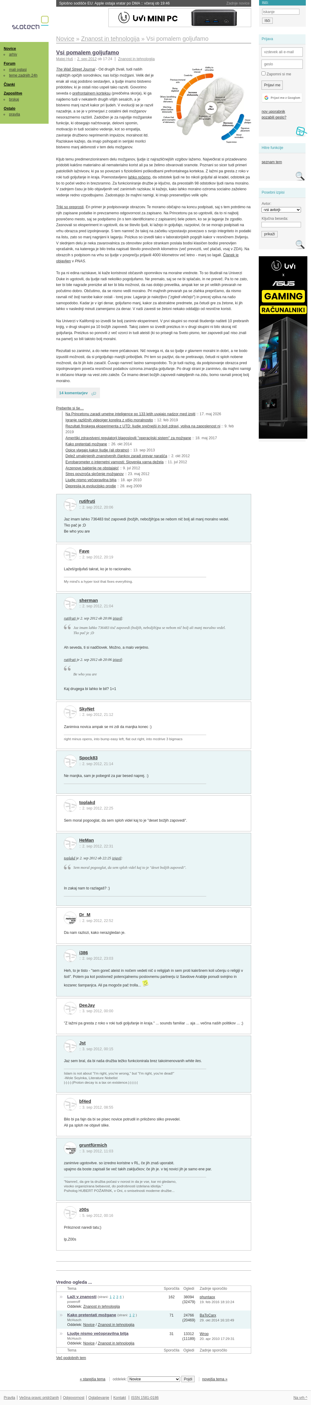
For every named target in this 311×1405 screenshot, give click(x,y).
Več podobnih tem (71, 1358)
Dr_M (85, 914)
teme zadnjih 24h (23, 75)
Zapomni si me (276, 73)
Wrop (204, 1334)
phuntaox (207, 1297)
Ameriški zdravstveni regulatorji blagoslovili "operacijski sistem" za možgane (128, 438)
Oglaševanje (98, 1398)
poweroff (73, 1301)
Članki (9, 84)
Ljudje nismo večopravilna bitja (91, 480)
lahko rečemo (139, 177)
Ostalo (9, 108)
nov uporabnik (273, 111)
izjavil (117, 618)
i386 (83, 952)
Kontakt (119, 1398)
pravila (14, 114)
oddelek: (146, 1379)
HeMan (86, 840)
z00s (84, 1209)
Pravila (9, 1398)
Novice (10, 49)
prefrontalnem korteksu (91, 93)
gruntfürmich (93, 1145)
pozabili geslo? (273, 117)
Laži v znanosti (81, 1296)
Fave (84, 551)
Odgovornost (73, 1398)
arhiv (13, 54)
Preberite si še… (70, 408)
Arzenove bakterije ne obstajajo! (92, 468)
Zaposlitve (13, 93)
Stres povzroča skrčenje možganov (95, 474)
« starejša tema (92, 1379)
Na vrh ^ (300, 1398)
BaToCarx (208, 1315)
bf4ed (85, 1101)
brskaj (14, 99)
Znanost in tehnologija (136, 59)
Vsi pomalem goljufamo (87, 52)
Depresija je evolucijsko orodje (91, 486)
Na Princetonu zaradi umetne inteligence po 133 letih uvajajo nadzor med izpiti (131, 414)
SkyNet (86, 708)
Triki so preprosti (70, 207)
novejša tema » (214, 1379)
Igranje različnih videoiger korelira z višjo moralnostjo (109, 420)
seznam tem (271, 162)
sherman (88, 600)
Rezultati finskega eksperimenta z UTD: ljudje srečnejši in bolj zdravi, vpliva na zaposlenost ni (143, 426)
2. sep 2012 (87, 59)
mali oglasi (18, 69)
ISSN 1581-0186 (145, 1398)
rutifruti (87, 501)
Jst (82, 1043)
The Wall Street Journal (75, 69)
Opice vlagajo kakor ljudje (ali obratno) (97, 450)
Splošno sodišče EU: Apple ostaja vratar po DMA (114, 3)
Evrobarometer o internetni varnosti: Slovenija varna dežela (115, 462)
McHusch (74, 1320)
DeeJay (87, 1005)
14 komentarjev (73, 393)
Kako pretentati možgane (86, 444)
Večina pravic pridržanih (39, 1398)
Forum (9, 63)
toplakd (87, 802)
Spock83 (88, 757)
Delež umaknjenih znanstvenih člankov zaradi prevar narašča (116, 456)
